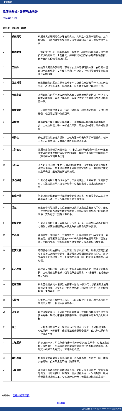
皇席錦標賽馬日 (21, 395)
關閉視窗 (61, 403)
